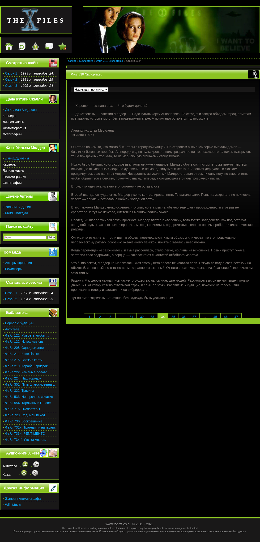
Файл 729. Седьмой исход (25, 415)
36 (184, 317)
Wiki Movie (13, 505)
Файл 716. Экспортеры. (109, 60)
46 (226, 317)
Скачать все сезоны (24, 282)
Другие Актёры (19, 196)
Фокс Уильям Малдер (25, 148)
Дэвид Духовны (17, 158)
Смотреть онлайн (22, 63)
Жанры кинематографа (23, 498)
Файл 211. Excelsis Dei (22, 354)
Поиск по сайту (19, 226)
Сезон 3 (11, 86)
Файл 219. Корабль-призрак (26, 366)
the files (36, 20)
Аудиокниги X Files (23, 453)
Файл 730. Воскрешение (24, 421)
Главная (72, 60)
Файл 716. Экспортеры (22, 409)
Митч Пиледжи (16, 213)
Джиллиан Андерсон (21, 110)
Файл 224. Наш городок (23, 378)
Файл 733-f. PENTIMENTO (25, 433)
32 (142, 317)
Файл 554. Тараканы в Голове (28, 403)
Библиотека (86, 60)
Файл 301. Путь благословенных (30, 384)
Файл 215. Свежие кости (24, 360)
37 (194, 317)
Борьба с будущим (19, 323)
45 (215, 317)
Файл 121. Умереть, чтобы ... (27, 335)
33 (152, 317)
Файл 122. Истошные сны (24, 341)
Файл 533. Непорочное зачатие (29, 397)
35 (173, 317)
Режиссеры (13, 269)
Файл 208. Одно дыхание (24, 348)
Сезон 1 (11, 73)
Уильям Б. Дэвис (18, 207)
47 (236, 317)
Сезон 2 (11, 79)
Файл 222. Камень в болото (26, 372)
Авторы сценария (18, 263)
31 (131, 317)
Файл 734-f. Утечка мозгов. (25, 440)
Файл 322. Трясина (19, 390)
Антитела (12, 329)
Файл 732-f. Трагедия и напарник (30, 427)
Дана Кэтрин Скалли (24, 99)
